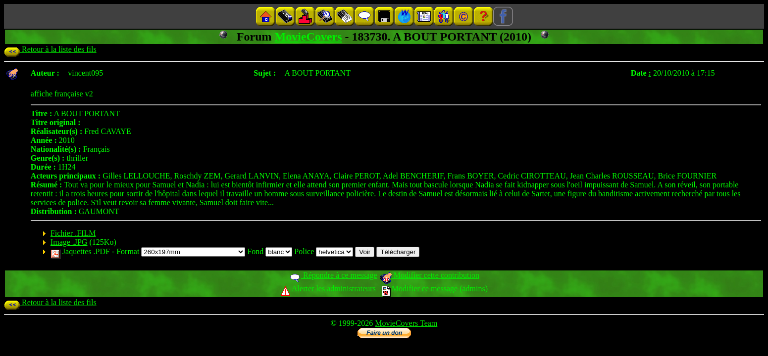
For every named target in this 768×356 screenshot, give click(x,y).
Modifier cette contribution (429, 275)
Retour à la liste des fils (50, 49)
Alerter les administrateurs (328, 288)
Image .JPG (69, 242)
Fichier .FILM (73, 233)
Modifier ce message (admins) (435, 288)
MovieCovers (308, 36)
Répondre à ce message (333, 275)
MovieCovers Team (406, 323)
